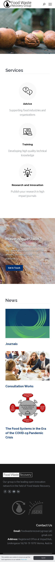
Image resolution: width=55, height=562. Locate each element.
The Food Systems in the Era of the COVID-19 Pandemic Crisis (25, 433)
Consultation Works (19, 386)
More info (24, 560)
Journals (11, 344)
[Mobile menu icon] (50, 4)
